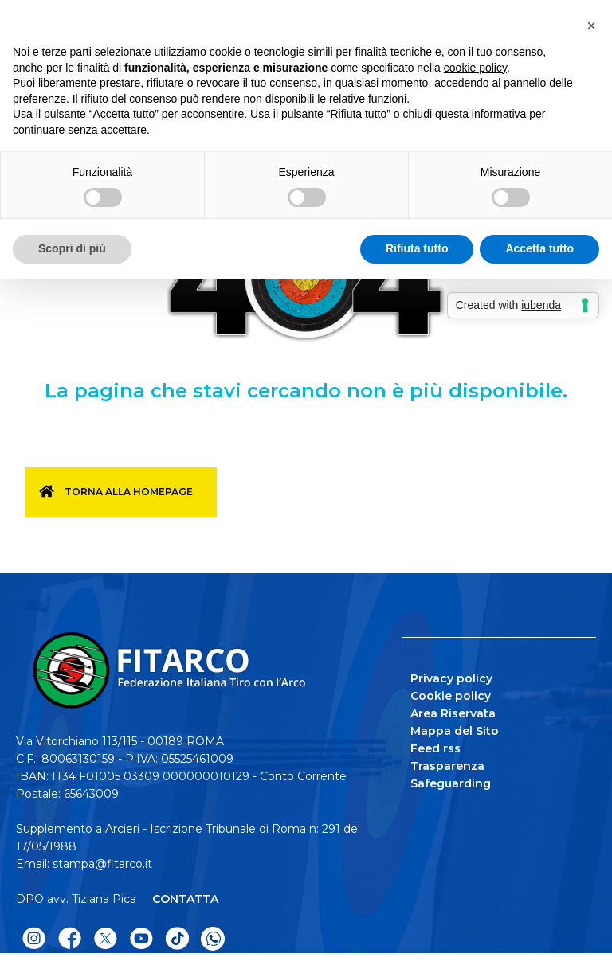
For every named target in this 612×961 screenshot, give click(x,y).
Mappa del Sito (454, 731)
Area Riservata (453, 713)
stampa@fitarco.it (102, 864)
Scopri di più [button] (72, 248)
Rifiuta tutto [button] (417, 248)
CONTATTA (185, 899)
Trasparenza (447, 766)
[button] (591, 25)
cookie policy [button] (475, 67)
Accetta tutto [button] (539, 248)
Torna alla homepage (129, 492)
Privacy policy (451, 678)
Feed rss (435, 748)
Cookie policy (450, 696)
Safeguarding (450, 783)
